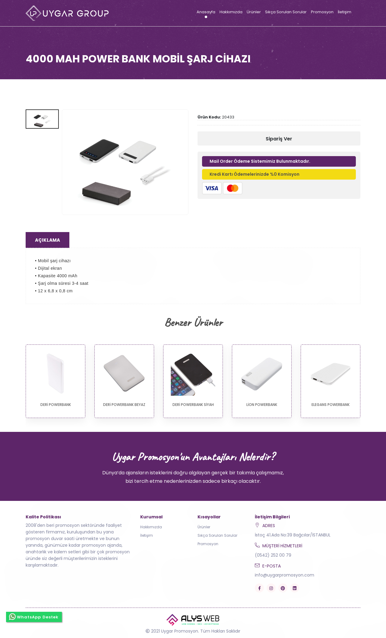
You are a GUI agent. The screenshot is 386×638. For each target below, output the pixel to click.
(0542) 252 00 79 (273, 555)
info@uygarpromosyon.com (284, 575)
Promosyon (322, 12)
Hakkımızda (231, 12)
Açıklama (47, 240)
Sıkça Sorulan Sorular (286, 12)
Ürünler (254, 12)
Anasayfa (206, 12)
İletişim (344, 12)
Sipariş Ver (279, 138)
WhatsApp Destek (34, 616)
